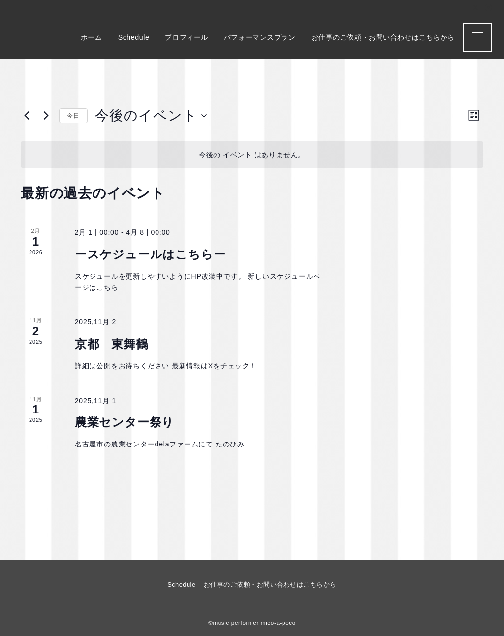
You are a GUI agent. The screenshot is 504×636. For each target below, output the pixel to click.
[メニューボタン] (477, 37)
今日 (73, 115)
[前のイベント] (26, 116)
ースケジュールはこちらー (150, 254)
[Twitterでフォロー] (475, 8)
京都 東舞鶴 (111, 343)
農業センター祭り (124, 422)
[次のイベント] (46, 116)
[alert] (252, 154)
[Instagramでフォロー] (488, 8)
